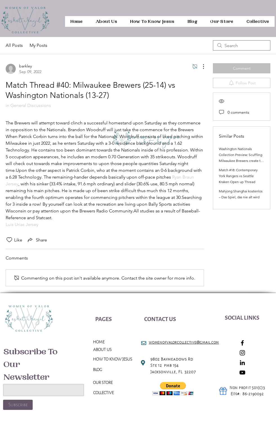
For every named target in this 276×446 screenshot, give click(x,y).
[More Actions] (200, 66)
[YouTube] (242, 372)
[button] (173, 388)
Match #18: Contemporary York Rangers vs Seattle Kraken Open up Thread (238, 176)
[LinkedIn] (242, 362)
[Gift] (223, 391)
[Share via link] (37, 239)
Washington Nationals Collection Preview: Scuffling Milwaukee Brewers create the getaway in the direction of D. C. (241, 161)
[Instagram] (242, 352)
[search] (241, 45)
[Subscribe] (18, 405)
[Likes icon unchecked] (9, 239)
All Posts (14, 45)
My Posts (38, 45)
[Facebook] (242, 342)
